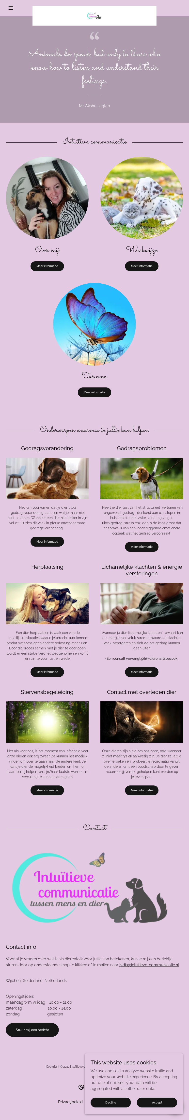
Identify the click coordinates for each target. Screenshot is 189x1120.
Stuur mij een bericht (32, 1030)
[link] (94, 8)
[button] (19, 8)
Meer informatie (47, 266)
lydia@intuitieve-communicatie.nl (149, 965)
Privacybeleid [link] (70, 1102)
